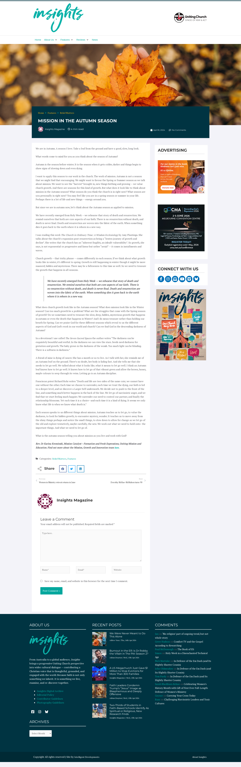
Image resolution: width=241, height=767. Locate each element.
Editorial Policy (46, 699)
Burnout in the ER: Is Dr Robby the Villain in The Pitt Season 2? (129, 657)
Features (52, 112)
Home (41, 112)
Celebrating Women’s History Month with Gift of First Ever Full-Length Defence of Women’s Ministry (181, 692)
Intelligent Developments (88, 761)
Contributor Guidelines (50, 703)
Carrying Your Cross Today (181, 699)
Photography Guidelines (50, 707)
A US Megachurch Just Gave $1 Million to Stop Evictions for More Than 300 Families (129, 675)
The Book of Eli (186, 653)
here (117, 447)
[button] (51, 40)
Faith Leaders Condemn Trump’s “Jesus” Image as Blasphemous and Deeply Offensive (126, 694)
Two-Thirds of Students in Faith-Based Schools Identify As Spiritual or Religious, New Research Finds (129, 714)
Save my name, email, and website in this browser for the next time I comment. (86, 585)
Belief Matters (67, 112)
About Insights (199, 761)
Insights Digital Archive (50, 695)
